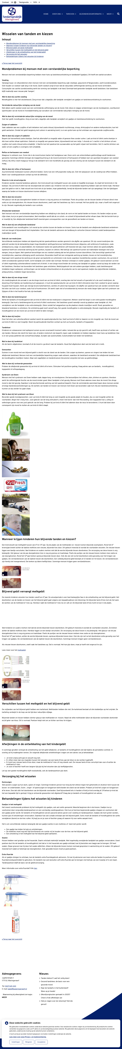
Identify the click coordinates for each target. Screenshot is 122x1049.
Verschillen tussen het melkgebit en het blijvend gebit (27, 50)
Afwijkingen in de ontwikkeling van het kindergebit (26, 52)
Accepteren (41, 1042)
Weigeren (28, 1042)
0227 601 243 (10, 986)
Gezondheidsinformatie (90, 14)
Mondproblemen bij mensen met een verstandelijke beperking (30, 43)
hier (35, 868)
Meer (109, 14)
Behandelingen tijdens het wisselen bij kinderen (25, 56)
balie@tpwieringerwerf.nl (17, 989)
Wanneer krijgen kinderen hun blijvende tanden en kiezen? (29, 46)
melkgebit (22, 650)
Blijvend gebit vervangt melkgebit (19, 48)
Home (45, 14)
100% (35, 2)
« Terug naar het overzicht (12, 63)
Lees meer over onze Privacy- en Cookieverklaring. (27, 1037)
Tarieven (70, 14)
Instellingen (16, 1042)
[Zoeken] (118, 14)
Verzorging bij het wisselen (16, 54)
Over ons (56, 14)
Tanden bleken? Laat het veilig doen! (55, 978)
